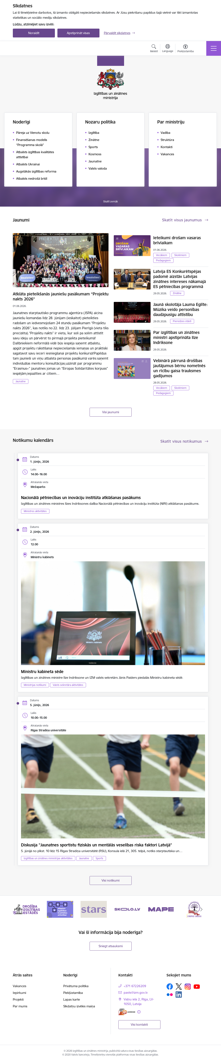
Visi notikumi (110, 880)
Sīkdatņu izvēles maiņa (79, 1006)
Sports (99, 858)
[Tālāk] (201, 909)
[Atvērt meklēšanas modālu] (154, 49)
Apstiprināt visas (78, 33)
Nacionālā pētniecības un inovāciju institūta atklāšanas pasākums (81, 497)
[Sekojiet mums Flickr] (170, 994)
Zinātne (177, 293)
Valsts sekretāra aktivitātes (68, 685)
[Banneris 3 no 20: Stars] (94, 909)
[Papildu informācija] (138, 1011)
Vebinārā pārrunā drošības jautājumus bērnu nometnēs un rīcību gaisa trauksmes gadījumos (179, 368)
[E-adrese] (126, 1011)
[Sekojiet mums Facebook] (170, 986)
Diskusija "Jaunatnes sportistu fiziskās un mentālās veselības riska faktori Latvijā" (96, 844)
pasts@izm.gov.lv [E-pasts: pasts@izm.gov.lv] (136, 993)
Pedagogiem (163, 260)
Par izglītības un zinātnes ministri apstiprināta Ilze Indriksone (176, 337)
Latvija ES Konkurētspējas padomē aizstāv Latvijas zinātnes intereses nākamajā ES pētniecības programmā (179, 279)
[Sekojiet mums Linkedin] (179, 994)
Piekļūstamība (73, 993)
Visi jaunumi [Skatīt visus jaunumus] (110, 412)
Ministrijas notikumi (35, 685)
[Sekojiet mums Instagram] (188, 987)
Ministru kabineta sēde (42, 671)
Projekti (18, 999)
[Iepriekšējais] (20, 909)
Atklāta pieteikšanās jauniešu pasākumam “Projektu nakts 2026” (61, 296)
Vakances (19, 986)
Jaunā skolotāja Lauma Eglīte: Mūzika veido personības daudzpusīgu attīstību (180, 309)
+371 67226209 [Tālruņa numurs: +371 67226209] (135, 986)
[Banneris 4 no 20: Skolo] (127, 909)
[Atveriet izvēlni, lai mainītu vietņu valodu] (167, 49)
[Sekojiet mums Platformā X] (179, 986)
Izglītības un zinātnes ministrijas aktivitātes (48, 858)
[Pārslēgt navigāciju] (213, 48)
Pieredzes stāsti (182, 321)
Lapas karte (71, 999)
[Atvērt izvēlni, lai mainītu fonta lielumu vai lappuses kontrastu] (185, 49)
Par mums (20, 1006)
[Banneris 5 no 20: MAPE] (161, 909)
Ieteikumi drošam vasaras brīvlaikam (177, 240)
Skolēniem (180, 255)
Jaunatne (21, 381)
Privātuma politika (76, 986)
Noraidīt (33, 33)
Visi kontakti (139, 1024)
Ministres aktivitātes (35, 511)
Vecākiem (161, 255)
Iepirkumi (19, 993)
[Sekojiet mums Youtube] (197, 986)
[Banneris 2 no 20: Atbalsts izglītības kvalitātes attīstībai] (60, 909)
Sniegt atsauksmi (111, 946)
